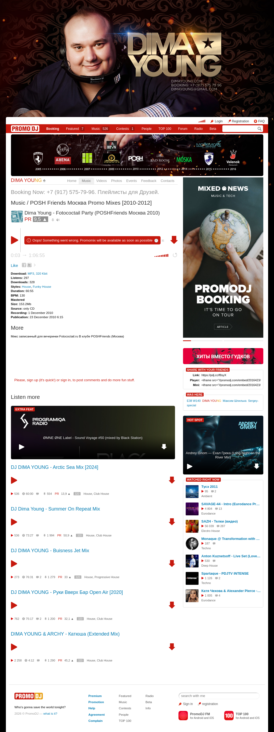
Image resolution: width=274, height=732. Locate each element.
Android (198, 718)
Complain (95, 720)
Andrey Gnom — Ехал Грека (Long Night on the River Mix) (223, 455)
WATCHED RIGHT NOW (203, 479)
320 (77, 494)
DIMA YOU (26, 180)
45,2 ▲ (69, 660)
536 (16, 493)
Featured (75, 128)
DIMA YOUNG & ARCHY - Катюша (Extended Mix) (65, 634)
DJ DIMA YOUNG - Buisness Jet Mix (50, 550)
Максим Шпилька (234, 400)
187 (207, 543)
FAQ (261, 121)
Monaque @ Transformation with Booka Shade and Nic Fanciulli (231, 538)
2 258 (18, 660)
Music (100, 128)
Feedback (148, 181)
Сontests (125, 128)
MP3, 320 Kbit (37, 273)
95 (206, 491)
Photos (116, 181)
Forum (183, 129)
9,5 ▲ (40, 219)
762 (16, 618)
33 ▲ (67, 577)
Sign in (188, 704)
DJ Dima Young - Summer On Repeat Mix (55, 509)
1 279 (51, 577)
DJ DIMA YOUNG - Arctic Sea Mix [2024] (54, 467)
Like (14, 265)
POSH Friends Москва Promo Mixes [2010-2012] (91, 203)
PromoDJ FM (200, 714)
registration (210, 704)
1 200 (51, 618)
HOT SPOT (195, 420)
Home (72, 181)
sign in (66, 380)
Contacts (167, 181)
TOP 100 (164, 129)
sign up (32, 380)
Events (131, 181)
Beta (213, 129)
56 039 (209, 526)
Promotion (96, 702)
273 (16, 577)
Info (148, 708)
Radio (198, 129)
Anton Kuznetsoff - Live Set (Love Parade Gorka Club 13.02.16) (231, 556)
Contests (125, 708)
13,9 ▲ (65, 493)
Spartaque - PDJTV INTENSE (225, 573)
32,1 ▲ (69, 618)
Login (219, 121)
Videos (101, 181)
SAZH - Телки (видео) (219, 521)
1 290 (51, 660)
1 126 (208, 578)
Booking (52, 129)
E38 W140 (194, 400)
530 (207, 560)
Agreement (96, 714)
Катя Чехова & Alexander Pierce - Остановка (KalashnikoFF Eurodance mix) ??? (231, 591)
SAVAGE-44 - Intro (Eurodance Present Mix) (231, 504)
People (146, 129)
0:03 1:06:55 (28, 255)
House (26, 286)
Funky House (42, 286)
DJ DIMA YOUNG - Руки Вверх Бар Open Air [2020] (67, 592)
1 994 (50, 535)
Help (91, 708)
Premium (95, 696)
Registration (240, 121)
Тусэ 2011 (209, 486)
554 (49, 493)
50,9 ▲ (68, 535)
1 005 (208, 595)
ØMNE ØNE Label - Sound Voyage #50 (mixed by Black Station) (92, 438)
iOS (211, 718)
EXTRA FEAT (25, 409)
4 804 (208, 508)
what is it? (50, 713)
